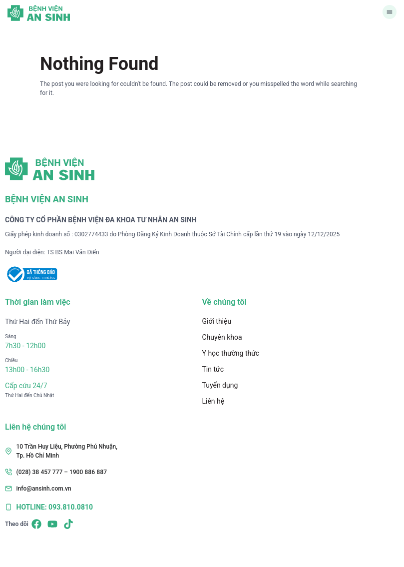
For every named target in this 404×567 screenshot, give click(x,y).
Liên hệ (213, 401)
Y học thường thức (231, 353)
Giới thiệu (217, 321)
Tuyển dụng (220, 385)
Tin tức (213, 369)
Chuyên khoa (222, 337)
